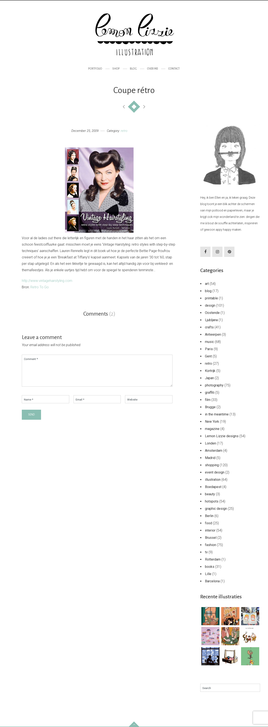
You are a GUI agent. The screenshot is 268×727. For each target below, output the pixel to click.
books (209, 567)
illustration (213, 480)
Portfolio (95, 68)
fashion (210, 545)
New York (212, 422)
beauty (210, 494)
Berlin (209, 516)
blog (208, 291)
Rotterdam (213, 559)
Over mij (152, 68)
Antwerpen (213, 334)
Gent (208, 356)
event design (214, 472)
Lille (208, 574)
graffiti (209, 392)
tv (206, 552)
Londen (210, 443)
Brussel (210, 538)
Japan (209, 378)
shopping (212, 465)
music (209, 342)
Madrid (210, 458)
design (210, 305)
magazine (212, 429)
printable (211, 298)
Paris (209, 349)
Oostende (212, 313)
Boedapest (213, 487)
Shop (116, 68)
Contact (174, 68)
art (207, 284)
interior (210, 530)
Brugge (210, 407)
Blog (133, 68)
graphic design (216, 509)
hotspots (211, 501)
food (208, 523)
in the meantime (217, 414)
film (208, 400)
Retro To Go (39, 287)
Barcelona (212, 581)
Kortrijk (210, 371)
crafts (209, 327)
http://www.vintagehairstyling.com (47, 281)
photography (214, 385)
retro (124, 131)
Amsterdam (213, 451)
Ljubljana (211, 320)
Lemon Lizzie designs (222, 436)
